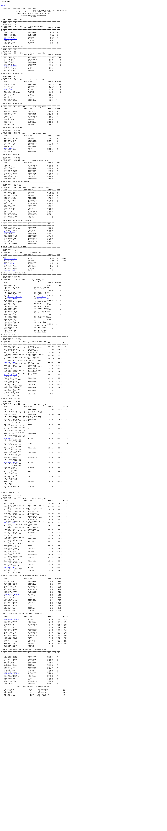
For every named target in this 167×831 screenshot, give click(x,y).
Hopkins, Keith (10, 320)
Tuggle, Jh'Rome (10, 77)
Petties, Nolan (10, 430)
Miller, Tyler (9, 622)
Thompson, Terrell (14, 352)
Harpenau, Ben (9, 676)
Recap (3, 5)
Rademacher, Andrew (11, 708)
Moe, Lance (8, 521)
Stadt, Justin (9, 275)
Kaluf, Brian (9, 312)
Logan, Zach (8, 105)
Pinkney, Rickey (10, 45)
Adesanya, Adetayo (11, 550)
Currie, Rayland (10, 445)
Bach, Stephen (9, 175)
